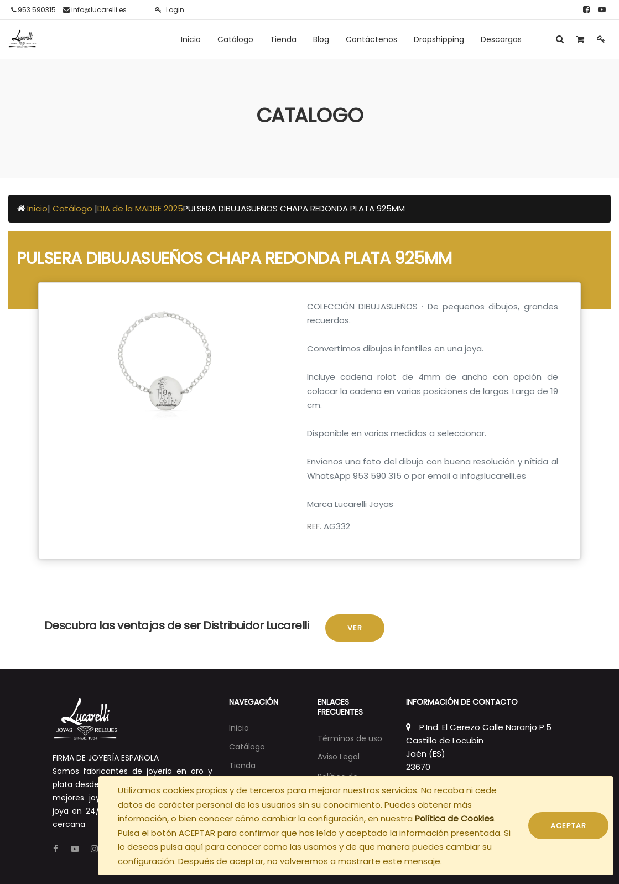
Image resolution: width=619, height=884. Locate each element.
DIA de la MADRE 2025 (140, 208)
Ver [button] (354, 628)
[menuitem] (191, 39)
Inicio (37, 208)
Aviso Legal (339, 756)
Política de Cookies (454, 818)
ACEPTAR (568, 825)
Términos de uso (350, 738)
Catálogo (74, 208)
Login (169, 9)
